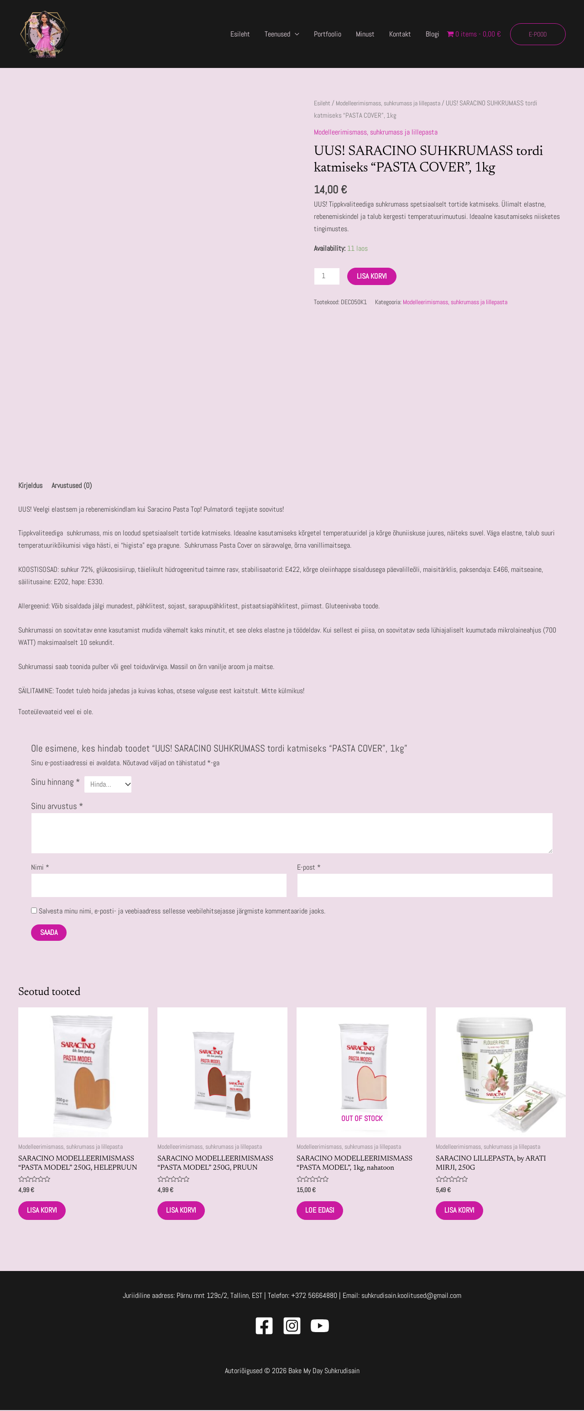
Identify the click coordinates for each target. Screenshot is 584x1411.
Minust (365, 34)
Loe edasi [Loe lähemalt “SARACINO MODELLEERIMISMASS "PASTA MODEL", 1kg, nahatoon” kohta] (320, 1210)
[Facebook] (264, 1326)
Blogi (432, 34)
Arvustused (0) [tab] (72, 486)
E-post (309, 866)
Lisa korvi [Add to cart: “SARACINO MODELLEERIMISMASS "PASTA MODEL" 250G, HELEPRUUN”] (43, 1210)
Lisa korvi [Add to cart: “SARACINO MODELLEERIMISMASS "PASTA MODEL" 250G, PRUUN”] (182, 1210)
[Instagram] (292, 1326)
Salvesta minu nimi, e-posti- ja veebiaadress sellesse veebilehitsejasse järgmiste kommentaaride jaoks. (182, 910)
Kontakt (400, 34)
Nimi (40, 866)
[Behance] (319, 1326)
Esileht (240, 34)
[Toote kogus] (327, 276)
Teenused (277, 34)
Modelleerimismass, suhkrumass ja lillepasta (396, 103)
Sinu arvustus (57, 805)
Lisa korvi (372, 275)
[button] (538, 34)
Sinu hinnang (55, 782)
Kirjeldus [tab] (30, 486)
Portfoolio (327, 34)
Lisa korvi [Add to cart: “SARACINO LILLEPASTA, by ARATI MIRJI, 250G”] (460, 1210)
